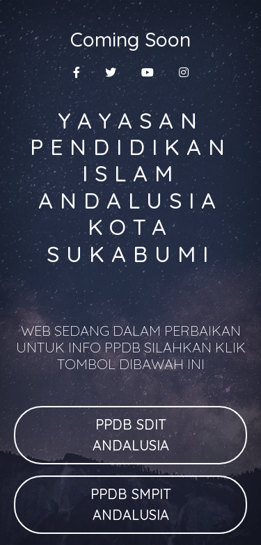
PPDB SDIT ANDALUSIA (131, 435)
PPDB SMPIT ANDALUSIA (130, 504)
